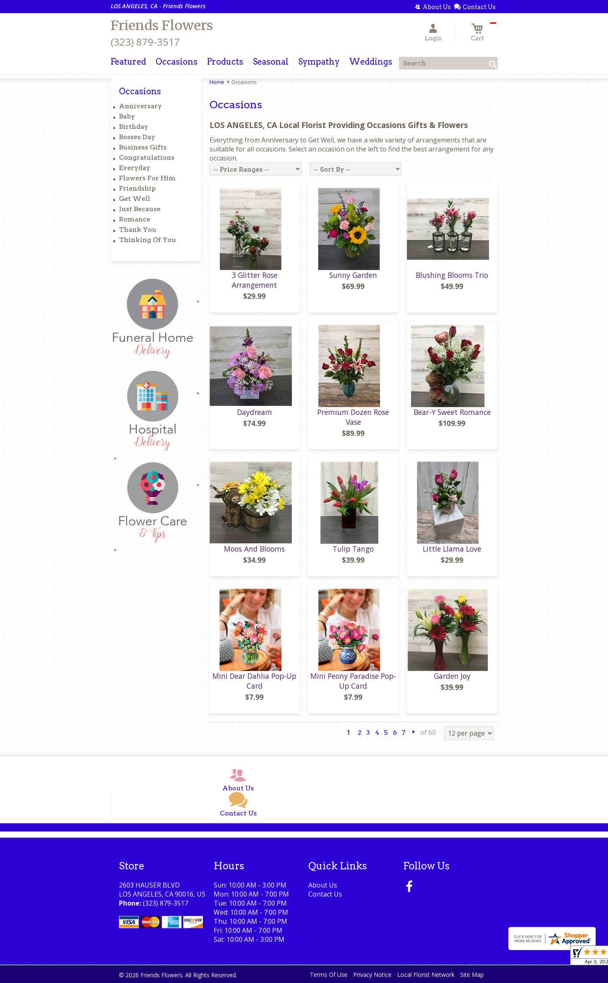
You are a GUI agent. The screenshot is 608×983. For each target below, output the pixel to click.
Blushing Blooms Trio (452, 275)
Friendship (137, 188)
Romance (134, 219)
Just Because (140, 209)
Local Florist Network (425, 974)
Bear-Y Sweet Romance (452, 412)
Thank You (137, 229)
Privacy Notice (372, 974)
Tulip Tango (353, 549)
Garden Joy (452, 676)
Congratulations (147, 157)
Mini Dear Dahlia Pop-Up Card (254, 681)
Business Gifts (143, 147)
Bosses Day (137, 137)
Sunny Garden (353, 275)
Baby (127, 116)
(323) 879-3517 (145, 42)
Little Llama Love (452, 549)
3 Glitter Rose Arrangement (254, 280)
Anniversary (140, 106)
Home (217, 82)
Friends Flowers (162, 25)
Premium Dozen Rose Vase (353, 417)
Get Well (134, 199)
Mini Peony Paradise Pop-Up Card (353, 681)
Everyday (134, 168)
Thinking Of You (147, 240)
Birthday (133, 126)
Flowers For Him (147, 178)
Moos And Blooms (254, 549)
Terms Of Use (328, 974)
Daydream (254, 412)
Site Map (472, 974)
